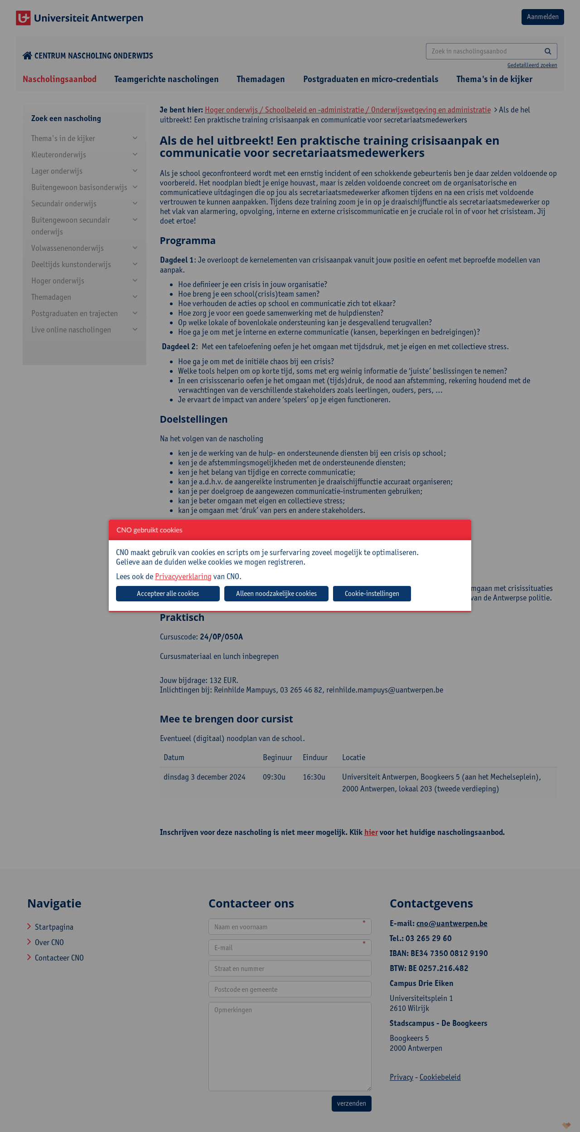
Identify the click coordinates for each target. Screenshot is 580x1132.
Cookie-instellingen (372, 593)
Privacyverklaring (183, 576)
